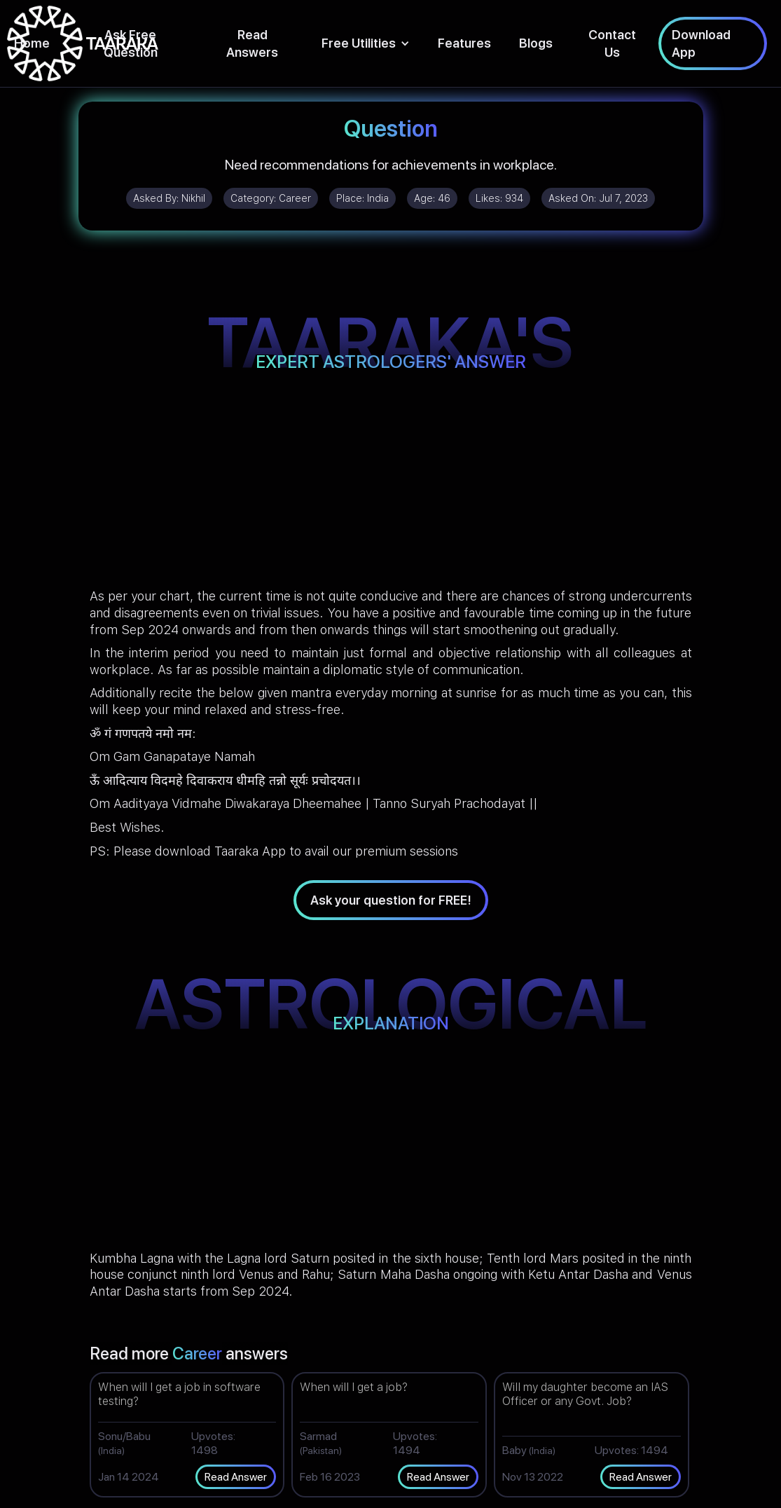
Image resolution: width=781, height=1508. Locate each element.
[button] (365, 43)
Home (32, 43)
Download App (701, 43)
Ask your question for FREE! (390, 900)
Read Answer (236, 1476)
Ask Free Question (131, 43)
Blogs (536, 43)
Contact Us (612, 43)
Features (464, 43)
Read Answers (252, 43)
